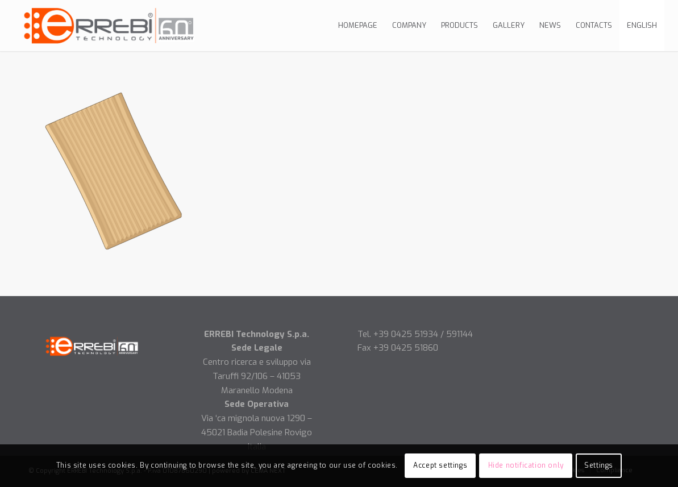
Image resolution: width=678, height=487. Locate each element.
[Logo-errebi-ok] (110, 25)
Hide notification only (526, 465)
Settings (598, 465)
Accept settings (440, 465)
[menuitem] (358, 25)
